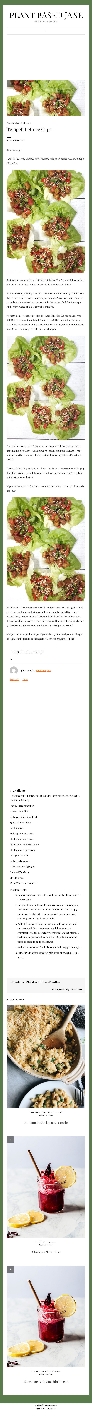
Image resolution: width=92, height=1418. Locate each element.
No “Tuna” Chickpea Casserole (46, 1122)
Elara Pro (38, 1405)
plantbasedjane (17, 140)
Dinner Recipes (35, 1112)
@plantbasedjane (65, 638)
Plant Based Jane (46, 14)
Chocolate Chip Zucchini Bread (46, 1381)
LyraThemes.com (49, 1408)
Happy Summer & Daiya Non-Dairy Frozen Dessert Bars (35, 982)
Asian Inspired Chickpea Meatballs (66, 989)
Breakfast (11, 123)
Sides (18, 123)
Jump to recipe (14, 149)
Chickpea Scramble (46, 1252)
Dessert (43, 1371)
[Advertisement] (46, 60)
